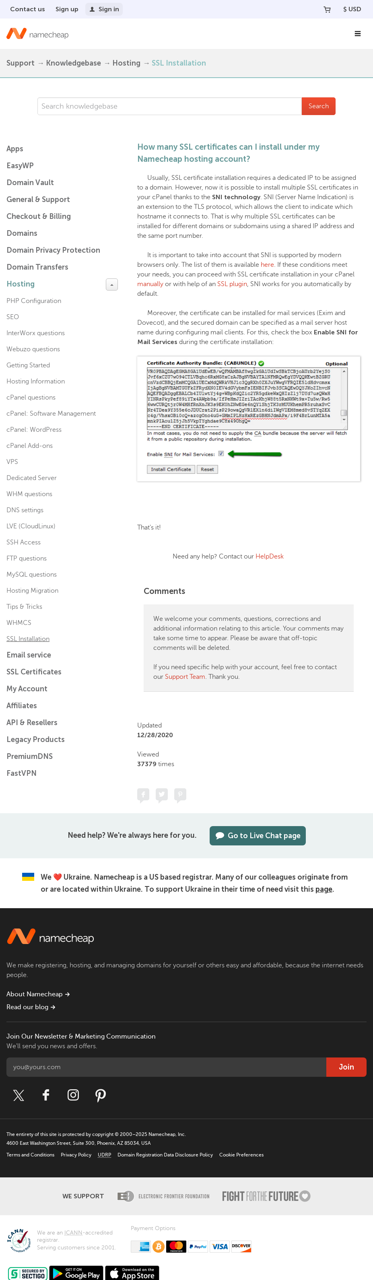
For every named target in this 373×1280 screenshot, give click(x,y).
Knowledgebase (73, 63)
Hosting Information (35, 381)
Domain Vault (30, 182)
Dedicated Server (31, 478)
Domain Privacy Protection (53, 250)
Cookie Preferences (241, 1155)
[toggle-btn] (112, 284)
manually (150, 284)
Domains (21, 233)
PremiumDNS (29, 756)
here (267, 264)
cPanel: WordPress (34, 429)
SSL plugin (232, 284)
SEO (12, 317)
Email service (28, 655)
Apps (14, 148)
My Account (26, 688)
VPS (12, 462)
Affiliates (21, 705)
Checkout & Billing (38, 216)
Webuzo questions (33, 349)
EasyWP (20, 165)
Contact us (27, 9)
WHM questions (29, 494)
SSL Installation (179, 63)
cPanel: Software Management (51, 413)
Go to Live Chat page (258, 836)
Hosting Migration (32, 590)
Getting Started (28, 365)
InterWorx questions (35, 333)
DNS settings (24, 510)
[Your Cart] (327, 9)
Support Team (185, 676)
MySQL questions (31, 574)
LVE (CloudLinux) (31, 526)
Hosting (126, 63)
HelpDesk (270, 556)
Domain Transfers (37, 267)
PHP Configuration (33, 301)
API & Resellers (32, 722)
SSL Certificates (34, 672)
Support (20, 63)
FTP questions (26, 558)
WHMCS (18, 623)
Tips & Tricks (24, 606)
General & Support (38, 199)
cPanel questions (31, 397)
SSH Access (23, 542)
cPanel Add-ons (29, 445)
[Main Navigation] (358, 34)
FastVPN (21, 773)
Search (319, 106)
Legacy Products (35, 739)
